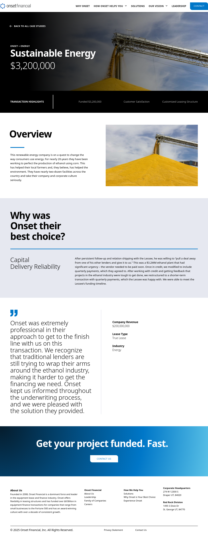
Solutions (138, 6)
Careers (88, 504)
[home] (15, 4)
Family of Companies (95, 500)
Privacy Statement (113, 529)
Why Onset (83, 6)
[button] (110, 6)
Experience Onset (133, 500)
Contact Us (104, 458)
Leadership (179, 6)
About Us (89, 493)
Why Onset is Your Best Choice (140, 496)
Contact (199, 5)
